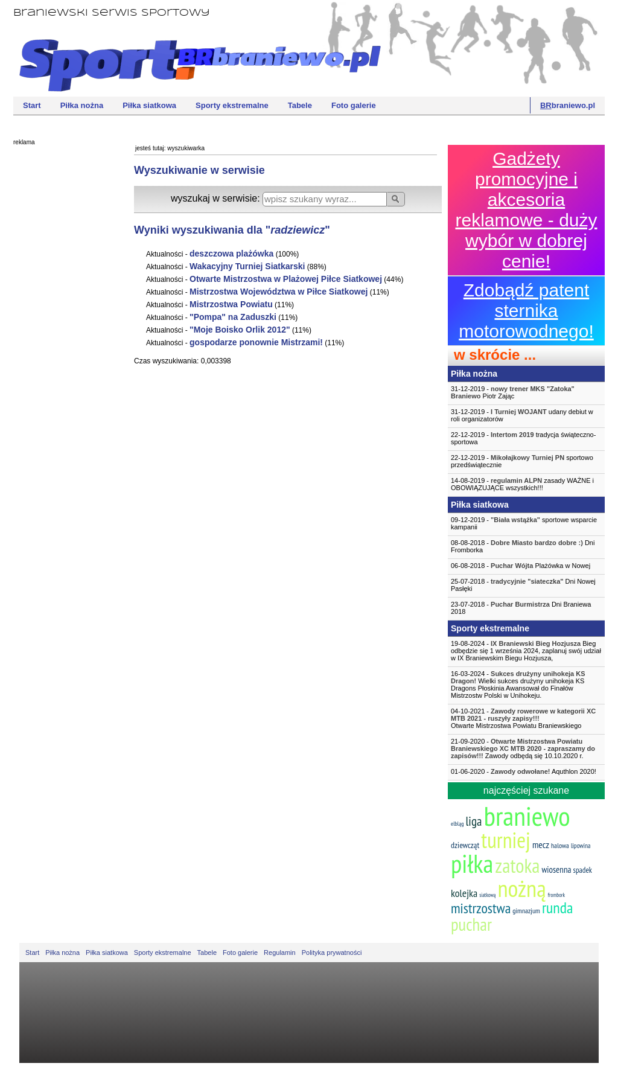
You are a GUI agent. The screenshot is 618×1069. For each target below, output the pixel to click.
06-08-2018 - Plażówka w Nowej (520, 565)
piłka (472, 863)
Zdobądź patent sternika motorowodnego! (526, 310)
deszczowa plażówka (231, 253)
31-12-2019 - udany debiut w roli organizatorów (522, 415)
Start (32, 105)
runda (557, 907)
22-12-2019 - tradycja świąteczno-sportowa (523, 438)
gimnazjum (526, 910)
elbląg (457, 824)
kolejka (464, 893)
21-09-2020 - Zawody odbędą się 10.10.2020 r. (523, 748)
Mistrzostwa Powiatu (231, 304)
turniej (505, 840)
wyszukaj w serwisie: (217, 198)
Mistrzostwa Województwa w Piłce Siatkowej (279, 291)
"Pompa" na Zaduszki (233, 317)
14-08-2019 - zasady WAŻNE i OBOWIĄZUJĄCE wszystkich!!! (522, 484)
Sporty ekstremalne (232, 105)
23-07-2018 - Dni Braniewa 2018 (521, 608)
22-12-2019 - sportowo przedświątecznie (522, 461)
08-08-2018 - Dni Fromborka (522, 546)
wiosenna (556, 869)
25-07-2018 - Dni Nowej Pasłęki (523, 585)
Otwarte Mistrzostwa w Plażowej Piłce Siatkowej (286, 279)
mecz (540, 844)
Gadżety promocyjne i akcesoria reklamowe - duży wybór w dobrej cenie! (526, 209)
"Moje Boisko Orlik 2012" (240, 329)
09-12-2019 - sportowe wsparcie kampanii (524, 523)
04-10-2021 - (526, 718)
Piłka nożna (82, 105)
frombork (556, 895)
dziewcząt (465, 845)
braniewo (526, 815)
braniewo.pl (567, 105)
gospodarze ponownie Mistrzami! (256, 342)
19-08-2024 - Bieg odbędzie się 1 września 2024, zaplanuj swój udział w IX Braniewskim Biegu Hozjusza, (526, 651)
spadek (582, 870)
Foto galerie (353, 105)
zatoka (517, 865)
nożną (521, 888)
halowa (560, 845)
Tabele (300, 105)
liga (473, 821)
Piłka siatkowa (149, 105)
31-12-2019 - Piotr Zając (513, 392)
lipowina (581, 845)
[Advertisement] (61, 335)
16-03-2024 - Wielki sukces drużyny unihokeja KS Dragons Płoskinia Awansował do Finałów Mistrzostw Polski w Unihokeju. (518, 684)
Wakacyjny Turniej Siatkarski (247, 266)
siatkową (487, 895)
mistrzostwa (481, 908)
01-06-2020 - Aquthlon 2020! (523, 771)
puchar (471, 924)
